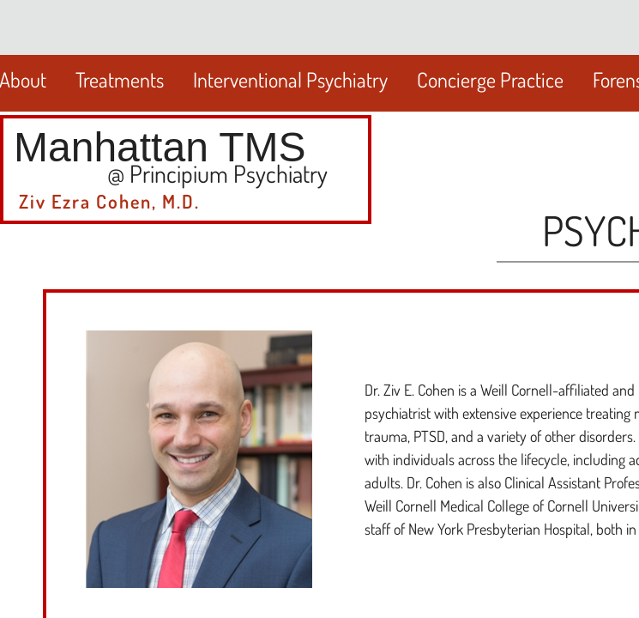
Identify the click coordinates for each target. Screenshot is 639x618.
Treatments (119, 79)
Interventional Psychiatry (290, 79)
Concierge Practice (490, 79)
